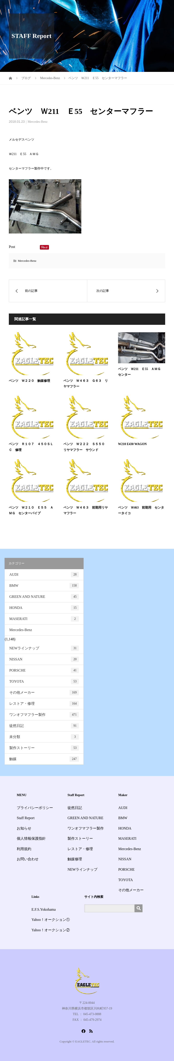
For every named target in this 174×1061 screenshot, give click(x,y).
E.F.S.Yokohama (43, 909)
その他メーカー (44, 692)
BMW (44, 585)
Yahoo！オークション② (50, 930)
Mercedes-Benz (38, 121)
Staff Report (25, 818)
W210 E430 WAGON (132, 444)
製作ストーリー (44, 748)
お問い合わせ (28, 859)
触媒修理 (75, 859)
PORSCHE (44, 670)
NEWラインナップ (44, 648)
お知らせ (24, 828)
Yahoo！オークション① (50, 920)
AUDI (44, 574)
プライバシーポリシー (35, 808)
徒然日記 (44, 726)
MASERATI (44, 619)
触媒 (44, 759)
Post (12, 247)
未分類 (44, 737)
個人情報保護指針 (31, 838)
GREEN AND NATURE (44, 596)
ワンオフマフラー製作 (44, 714)
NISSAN (44, 659)
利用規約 (24, 849)
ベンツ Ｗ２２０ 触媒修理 (29, 380)
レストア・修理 (44, 703)
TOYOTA (44, 681)
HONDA (44, 608)
